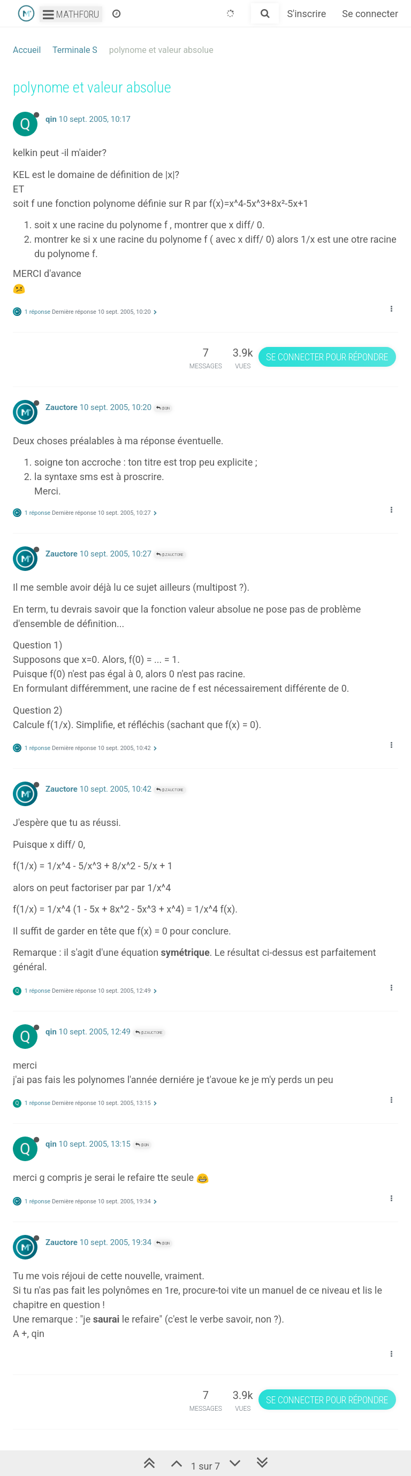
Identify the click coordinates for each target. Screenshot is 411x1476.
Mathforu (71, 14)
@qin (163, 408)
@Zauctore (170, 554)
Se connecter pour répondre (327, 356)
